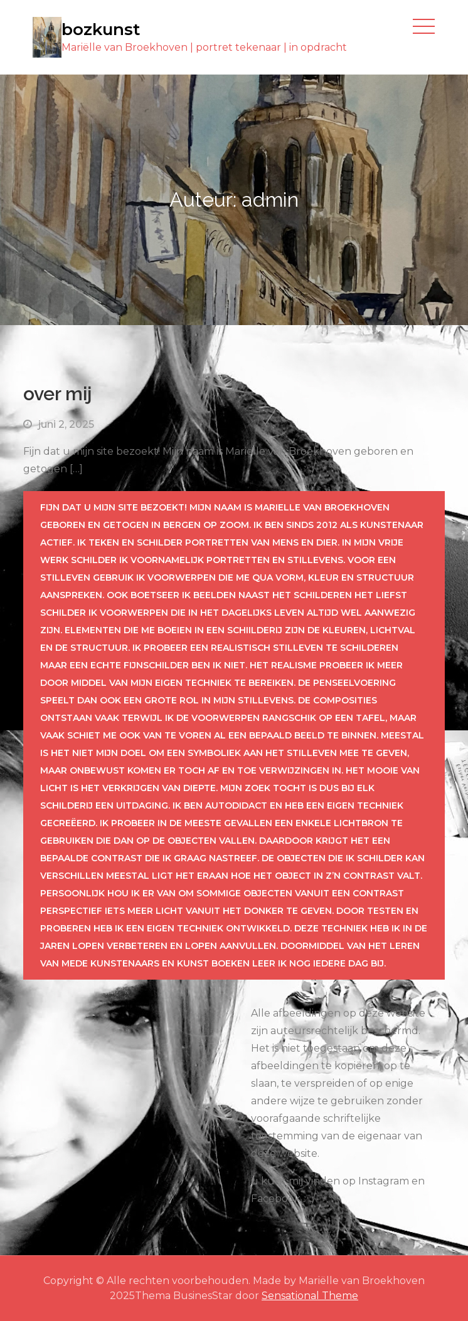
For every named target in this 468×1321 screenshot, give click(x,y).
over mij (57, 394)
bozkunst (100, 29)
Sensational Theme (310, 1296)
